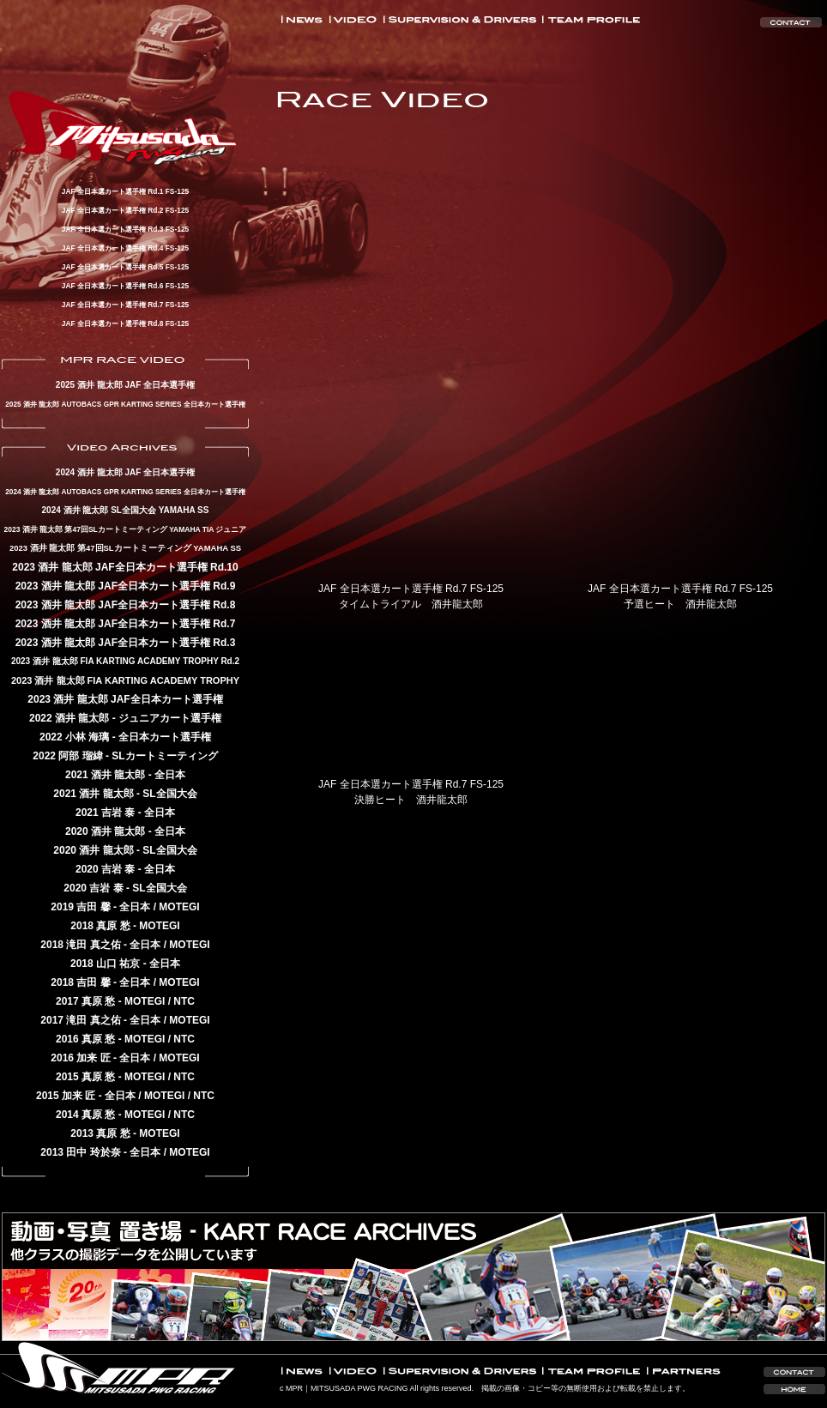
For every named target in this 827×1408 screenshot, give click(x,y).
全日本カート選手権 (164, 737)
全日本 (169, 775)
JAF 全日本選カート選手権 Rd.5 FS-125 (125, 267)
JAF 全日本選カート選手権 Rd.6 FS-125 (125, 285)
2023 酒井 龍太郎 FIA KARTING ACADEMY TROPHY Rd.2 (125, 661)
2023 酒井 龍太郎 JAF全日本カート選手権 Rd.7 (125, 624)
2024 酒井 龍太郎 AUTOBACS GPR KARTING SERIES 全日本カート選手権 (125, 491)
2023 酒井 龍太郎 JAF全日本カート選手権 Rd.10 (125, 567)
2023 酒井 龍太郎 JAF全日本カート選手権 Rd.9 (125, 586)
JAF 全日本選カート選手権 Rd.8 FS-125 (125, 323)
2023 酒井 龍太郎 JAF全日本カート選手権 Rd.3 (125, 643)
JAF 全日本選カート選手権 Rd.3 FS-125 (125, 229)
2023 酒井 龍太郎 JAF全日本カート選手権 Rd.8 (125, 605)
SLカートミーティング (164, 756)
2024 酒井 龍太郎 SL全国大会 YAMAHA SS (125, 510)
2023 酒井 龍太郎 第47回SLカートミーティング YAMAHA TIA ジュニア (125, 529)
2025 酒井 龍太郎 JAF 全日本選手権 (125, 385)
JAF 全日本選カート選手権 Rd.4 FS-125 (125, 248)
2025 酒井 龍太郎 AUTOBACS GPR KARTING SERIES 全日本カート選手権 (125, 404)
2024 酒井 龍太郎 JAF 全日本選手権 (125, 472)
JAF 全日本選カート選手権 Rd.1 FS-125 (125, 191)
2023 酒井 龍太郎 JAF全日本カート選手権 (124, 699)
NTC (184, 1001)
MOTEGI (179, 907)
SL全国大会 (169, 794)
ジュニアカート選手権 (169, 718)
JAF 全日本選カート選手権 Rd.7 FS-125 (125, 304)
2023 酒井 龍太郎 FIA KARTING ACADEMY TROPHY (125, 680)
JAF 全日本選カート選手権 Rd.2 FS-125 (125, 210)
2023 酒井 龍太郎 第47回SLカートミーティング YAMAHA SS (125, 548)
